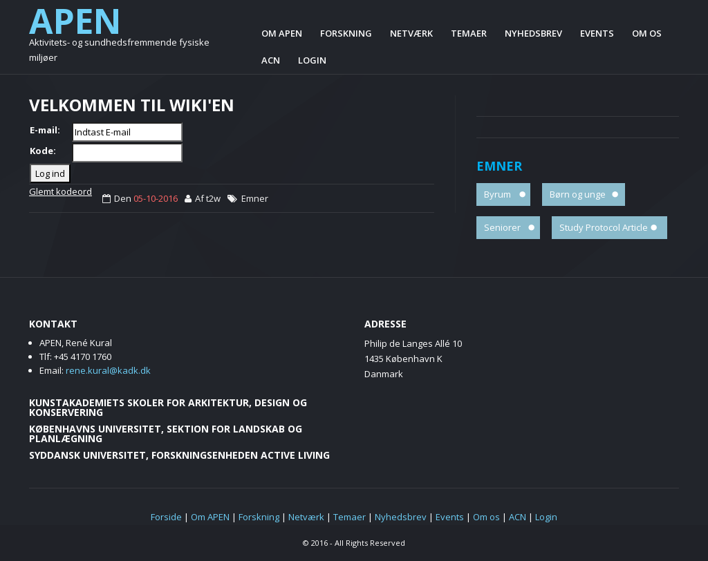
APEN (75, 21)
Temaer (469, 33)
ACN (270, 60)
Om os (647, 33)
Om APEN (281, 33)
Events (597, 33)
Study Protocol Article (603, 227)
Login (312, 60)
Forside (166, 517)
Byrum (497, 194)
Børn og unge (578, 194)
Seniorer (502, 227)
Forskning (346, 33)
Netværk (411, 33)
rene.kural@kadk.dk (108, 370)
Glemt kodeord (60, 191)
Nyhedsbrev (533, 33)
